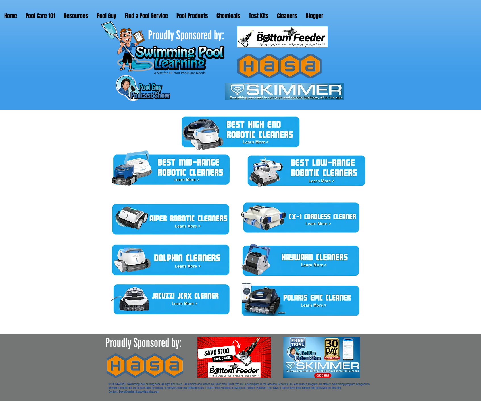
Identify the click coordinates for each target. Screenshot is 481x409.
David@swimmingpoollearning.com (139, 391)
